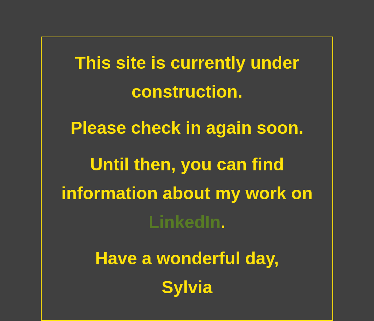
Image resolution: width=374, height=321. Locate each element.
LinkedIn (185, 222)
